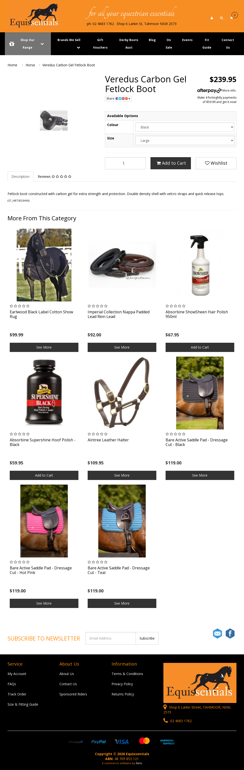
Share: (118, 98)
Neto (139, 763)
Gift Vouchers (100, 44)
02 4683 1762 (177, 721)
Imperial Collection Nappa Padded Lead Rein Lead (119, 314)
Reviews (54, 176)
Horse (30, 65)
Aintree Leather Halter (108, 440)
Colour (112, 124)
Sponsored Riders (73, 694)
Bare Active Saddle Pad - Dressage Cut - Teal (119, 570)
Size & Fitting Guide (23, 704)
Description (20, 176)
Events (187, 40)
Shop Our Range (28, 44)
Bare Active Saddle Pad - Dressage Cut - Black (197, 442)
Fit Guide (206, 44)
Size (110, 138)
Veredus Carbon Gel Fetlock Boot (68, 65)
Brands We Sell (68, 40)
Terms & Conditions (127, 673)
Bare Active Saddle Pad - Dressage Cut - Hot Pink (41, 570)
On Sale (169, 44)
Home (12, 65)
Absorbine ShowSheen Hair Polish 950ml (197, 314)
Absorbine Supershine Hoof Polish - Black (42, 442)
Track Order (17, 694)
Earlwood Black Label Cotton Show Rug (41, 314)
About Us (66, 673)
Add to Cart (171, 163)
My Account (17, 673)
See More (44, 347)
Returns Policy (123, 694)
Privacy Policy (122, 684)
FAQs (12, 684)
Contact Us (228, 44)
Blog (152, 40)
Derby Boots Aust (128, 44)
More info (216, 90)
